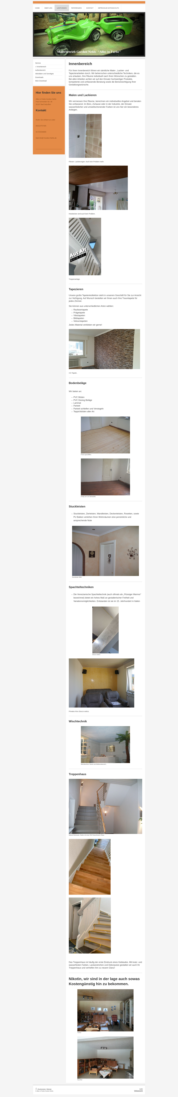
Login (141, 1089)
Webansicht (138, 1091)
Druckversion (40, 1089)
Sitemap (49, 1089)
